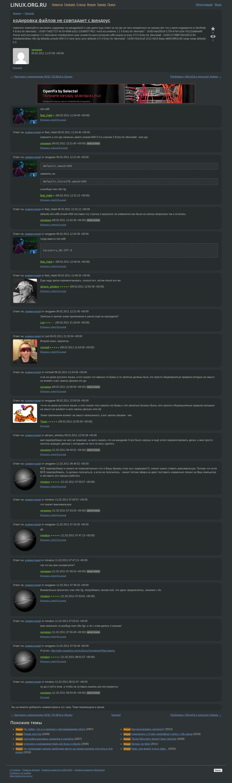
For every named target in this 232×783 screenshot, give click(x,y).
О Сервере (15, 770)
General (29, 13)
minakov (45, 482)
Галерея (69, 4)
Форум (91, 4)
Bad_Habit (46, 115)
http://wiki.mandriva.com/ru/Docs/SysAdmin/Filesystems (83, 650)
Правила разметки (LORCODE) (57, 770)
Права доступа (32, 734)
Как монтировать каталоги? (147, 729)
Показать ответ (48, 120)
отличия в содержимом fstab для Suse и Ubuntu (52, 744)
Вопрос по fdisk (140, 744)
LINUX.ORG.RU (28, 4)
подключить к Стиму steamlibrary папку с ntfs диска (161, 734)
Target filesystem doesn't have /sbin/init (153, 739)
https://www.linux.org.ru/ (21, 776)
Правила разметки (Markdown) (89, 770)
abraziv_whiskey (49, 286)
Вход (218, 4)
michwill (44, 347)
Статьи (81, 4)
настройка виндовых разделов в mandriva (49, 739)
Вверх (218, 770)
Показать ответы (49, 148)
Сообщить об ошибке (20, 773)
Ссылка (17, 68)
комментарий (33, 132)
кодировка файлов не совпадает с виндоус (61, 20)
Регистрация (204, 4)
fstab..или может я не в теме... (149, 748)
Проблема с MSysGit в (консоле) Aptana (194, 76)
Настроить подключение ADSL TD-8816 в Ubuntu (43, 76)
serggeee (36, 49)
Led (42, 322)
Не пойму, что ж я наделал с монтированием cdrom (54, 729)
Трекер (101, 4)
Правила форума (31, 770)
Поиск (111, 4)
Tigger (44, 421)
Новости (57, 4)
